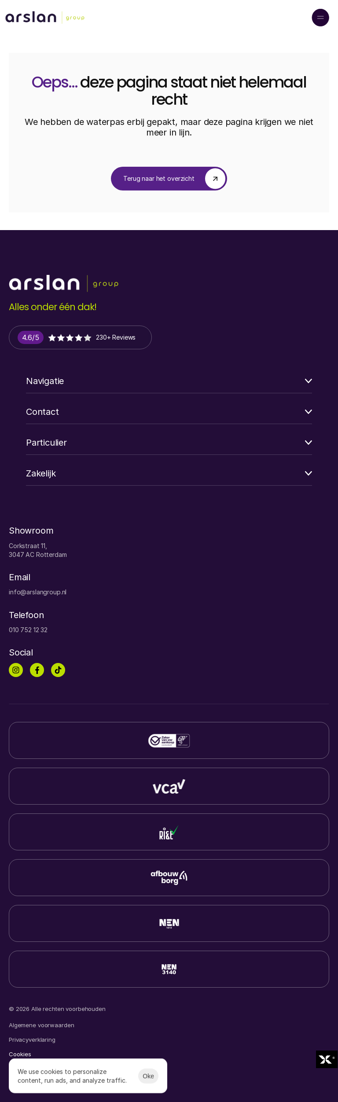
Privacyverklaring (32, 1039)
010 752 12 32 (28, 629)
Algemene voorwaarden (41, 1025)
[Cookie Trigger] (20, 1054)
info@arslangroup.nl (37, 592)
